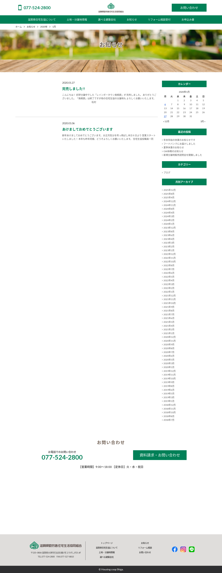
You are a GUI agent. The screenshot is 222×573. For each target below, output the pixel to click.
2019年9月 (169, 382)
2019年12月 (170, 371)
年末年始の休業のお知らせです (179, 140)
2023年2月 (169, 246)
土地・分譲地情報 (107, 552)
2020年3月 (169, 363)
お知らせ (145, 543)
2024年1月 (169, 223)
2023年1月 (169, 250)
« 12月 (166, 121)
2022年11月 (170, 257)
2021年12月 (170, 295)
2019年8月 (169, 386)
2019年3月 (169, 397)
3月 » (202, 121)
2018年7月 (169, 419)
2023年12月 (170, 227)
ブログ (167, 172)
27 (165, 116)
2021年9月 (169, 306)
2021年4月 (169, 325)
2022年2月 (169, 288)
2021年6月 (169, 318)
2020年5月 (169, 359)
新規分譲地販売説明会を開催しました (183, 155)
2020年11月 (170, 340)
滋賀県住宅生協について (107, 547)
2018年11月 (170, 408)
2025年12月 (170, 190)
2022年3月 (169, 284)
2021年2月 (169, 329)
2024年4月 (169, 212)
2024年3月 (169, 216)
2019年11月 (170, 374)
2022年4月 (169, 280)
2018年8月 (169, 416)
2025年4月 (169, 197)
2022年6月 (169, 272)
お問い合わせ (145, 552)
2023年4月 (169, 239)
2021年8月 (169, 310)
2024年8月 (169, 208)
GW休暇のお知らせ (173, 151)
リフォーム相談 (145, 547)
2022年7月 (169, 269)
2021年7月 (169, 314)
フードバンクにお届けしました (179, 143)
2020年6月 (169, 355)
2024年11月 (170, 205)
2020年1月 (169, 367)
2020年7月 (169, 352)
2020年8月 (169, 348)
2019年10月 (170, 378)
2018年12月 (170, 404)
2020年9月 (169, 344)
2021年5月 (169, 322)
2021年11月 (170, 299)
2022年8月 (169, 265)
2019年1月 (169, 401)
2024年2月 (169, 220)
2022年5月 (169, 276)
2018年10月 (170, 412)
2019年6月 (169, 389)
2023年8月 (169, 231)
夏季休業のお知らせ (174, 147)
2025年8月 (169, 193)
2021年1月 (169, 333)
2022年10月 (170, 261)
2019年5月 (169, 393)
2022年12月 (170, 254)
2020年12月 (170, 337)
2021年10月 (170, 303)
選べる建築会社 (107, 557)
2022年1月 (169, 291)
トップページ (107, 543)
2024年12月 (170, 201)
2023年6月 (169, 235)
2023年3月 (169, 242)
